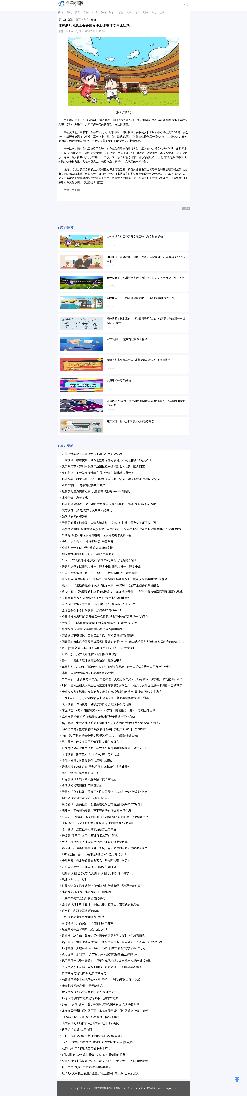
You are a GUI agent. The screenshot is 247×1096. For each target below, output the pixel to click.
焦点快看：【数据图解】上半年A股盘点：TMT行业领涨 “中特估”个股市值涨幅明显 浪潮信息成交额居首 (128, 591)
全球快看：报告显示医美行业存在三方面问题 (90, 754)
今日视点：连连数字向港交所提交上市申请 (89, 829)
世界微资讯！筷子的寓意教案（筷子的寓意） (90, 779)
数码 (103, 12)
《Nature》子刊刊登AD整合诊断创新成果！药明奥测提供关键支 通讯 (105, 698)
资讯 (69, 12)
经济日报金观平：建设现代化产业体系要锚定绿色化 (95, 841)
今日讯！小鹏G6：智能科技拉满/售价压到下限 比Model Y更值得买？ (105, 816)
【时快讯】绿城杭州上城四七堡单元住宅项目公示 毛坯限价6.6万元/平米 (107, 460)
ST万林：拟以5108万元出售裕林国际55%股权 (90, 1017)
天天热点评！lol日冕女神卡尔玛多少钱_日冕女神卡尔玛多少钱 (101, 566)
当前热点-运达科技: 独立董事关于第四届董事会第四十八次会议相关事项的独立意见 (114, 579)
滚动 (163, 12)
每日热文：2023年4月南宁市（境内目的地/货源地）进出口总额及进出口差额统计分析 (116, 666)
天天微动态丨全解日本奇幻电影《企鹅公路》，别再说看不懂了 (102, 967)
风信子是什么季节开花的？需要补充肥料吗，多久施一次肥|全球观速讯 (106, 960)
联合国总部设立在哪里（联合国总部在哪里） (90, 866)
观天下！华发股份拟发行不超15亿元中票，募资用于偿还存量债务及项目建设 (110, 585)
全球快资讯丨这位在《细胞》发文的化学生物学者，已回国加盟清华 (105, 1060)
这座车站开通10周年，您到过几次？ (85, 929)
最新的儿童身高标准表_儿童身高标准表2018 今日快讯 (96, 491)
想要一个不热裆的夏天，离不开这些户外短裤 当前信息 (96, 810)
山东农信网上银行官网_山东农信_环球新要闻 (90, 1023)
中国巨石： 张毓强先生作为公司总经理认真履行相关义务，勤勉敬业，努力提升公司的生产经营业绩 (125, 679)
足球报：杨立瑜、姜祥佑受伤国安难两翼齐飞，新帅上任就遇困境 (103, 935)
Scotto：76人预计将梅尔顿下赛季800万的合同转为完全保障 (99, 560)
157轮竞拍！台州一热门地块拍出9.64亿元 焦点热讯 (94, 854)
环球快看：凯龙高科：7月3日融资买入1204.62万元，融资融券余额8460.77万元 (111, 479)
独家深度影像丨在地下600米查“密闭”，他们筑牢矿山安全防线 (101, 979)
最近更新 (67, 445)
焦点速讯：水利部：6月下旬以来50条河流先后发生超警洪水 (100, 954)
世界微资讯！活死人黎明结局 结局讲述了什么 (91, 992)
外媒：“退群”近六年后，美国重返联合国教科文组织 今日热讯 (100, 1004)
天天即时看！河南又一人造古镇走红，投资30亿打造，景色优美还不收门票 (109, 522)
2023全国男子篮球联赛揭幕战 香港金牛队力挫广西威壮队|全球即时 (104, 729)
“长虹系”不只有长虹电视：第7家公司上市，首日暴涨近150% (100, 735)
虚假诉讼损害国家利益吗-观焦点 (82, 785)
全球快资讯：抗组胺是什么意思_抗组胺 (87, 760)
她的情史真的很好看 (75, 516)
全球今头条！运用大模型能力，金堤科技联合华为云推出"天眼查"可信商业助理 (111, 691)
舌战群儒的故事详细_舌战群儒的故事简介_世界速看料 (96, 766)
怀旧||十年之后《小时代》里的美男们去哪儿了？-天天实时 (98, 647)
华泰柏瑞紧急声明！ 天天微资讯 (82, 985)
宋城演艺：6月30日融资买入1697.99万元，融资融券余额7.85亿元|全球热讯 (108, 710)
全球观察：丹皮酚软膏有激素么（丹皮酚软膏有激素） (96, 860)
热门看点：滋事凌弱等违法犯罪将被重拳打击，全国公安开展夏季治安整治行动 (112, 942)
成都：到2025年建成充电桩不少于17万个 (87, 1048)
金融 (86, 12)
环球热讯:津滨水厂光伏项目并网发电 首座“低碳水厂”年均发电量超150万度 (109, 504)
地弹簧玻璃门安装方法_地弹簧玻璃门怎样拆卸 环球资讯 (97, 873)
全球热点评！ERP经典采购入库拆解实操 (87, 547)
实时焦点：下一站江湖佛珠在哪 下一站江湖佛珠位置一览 (98, 472)
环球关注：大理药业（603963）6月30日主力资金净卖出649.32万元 (103, 948)
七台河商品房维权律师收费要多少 (83, 916)
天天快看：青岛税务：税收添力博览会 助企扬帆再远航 (96, 704)
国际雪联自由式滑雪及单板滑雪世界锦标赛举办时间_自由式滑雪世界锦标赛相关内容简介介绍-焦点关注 (127, 641)
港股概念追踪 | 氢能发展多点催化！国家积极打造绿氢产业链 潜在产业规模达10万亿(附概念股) (121, 529)
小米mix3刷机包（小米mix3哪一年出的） (88, 891)
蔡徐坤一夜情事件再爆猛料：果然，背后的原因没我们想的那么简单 (105, 848)
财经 (94, 12)
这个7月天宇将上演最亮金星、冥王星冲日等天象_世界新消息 (100, 1073)
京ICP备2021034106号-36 (133, 1088)
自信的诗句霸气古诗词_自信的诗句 (84, 973)
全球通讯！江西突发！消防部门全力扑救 (87, 923)
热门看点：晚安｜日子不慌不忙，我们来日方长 (92, 741)
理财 (145, 12)
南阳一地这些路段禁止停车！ (80, 773)
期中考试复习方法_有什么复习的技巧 (85, 798)
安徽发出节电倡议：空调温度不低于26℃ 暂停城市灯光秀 (98, 635)
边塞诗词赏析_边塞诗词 (77, 1029)
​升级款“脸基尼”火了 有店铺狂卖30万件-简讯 (90, 835)
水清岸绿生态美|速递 (75, 497)
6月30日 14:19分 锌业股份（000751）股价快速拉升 (93, 1054)
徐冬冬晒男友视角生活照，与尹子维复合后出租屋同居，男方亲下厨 (105, 748)
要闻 (77, 12)
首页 (60, 12)
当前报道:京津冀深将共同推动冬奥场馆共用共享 (92, 629)
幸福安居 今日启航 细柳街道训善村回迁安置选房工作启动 (98, 716)
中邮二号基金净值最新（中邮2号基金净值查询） (92, 1035)
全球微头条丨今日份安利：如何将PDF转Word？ (92, 610)
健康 (129, 12)
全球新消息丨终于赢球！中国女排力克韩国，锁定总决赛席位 (100, 904)
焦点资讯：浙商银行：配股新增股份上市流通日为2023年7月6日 (102, 804)
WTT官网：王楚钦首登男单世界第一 (85, 485)
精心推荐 (67, 228)
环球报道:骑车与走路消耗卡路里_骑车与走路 (90, 998)
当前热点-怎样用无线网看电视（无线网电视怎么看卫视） (98, 535)
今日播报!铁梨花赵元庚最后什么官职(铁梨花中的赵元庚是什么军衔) (105, 616)
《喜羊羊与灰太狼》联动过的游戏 (83, 898)
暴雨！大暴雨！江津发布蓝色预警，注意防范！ (92, 660)
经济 (111, 12)
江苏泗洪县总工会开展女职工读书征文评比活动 (92, 453)
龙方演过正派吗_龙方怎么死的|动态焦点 (87, 510)
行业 (137, 12)
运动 (120, 12)
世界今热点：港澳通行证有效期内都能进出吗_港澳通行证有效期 (102, 885)
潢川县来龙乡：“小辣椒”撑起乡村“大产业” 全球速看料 (96, 597)
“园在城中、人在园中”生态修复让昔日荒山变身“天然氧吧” (98, 823)
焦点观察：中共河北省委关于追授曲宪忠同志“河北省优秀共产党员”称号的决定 (112, 723)
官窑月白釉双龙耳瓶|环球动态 (81, 910)
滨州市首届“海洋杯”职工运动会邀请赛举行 (89, 672)
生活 (154, 12)
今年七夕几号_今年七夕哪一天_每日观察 (87, 541)
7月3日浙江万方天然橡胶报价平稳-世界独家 (89, 654)
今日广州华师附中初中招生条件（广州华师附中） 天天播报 (99, 572)
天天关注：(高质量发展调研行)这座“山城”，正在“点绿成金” (99, 622)
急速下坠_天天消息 (74, 879)
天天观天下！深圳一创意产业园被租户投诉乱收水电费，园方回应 (103, 466)
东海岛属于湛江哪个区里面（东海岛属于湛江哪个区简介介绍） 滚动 (105, 1010)
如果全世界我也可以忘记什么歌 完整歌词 (88, 554)
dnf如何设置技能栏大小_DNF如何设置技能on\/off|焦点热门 (98, 1042)
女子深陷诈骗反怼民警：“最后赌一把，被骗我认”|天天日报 (99, 604)
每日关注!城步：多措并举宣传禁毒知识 (86, 1067)
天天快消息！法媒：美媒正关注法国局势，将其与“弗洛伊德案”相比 (104, 791)
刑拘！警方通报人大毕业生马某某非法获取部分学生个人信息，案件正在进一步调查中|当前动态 (122, 685)
